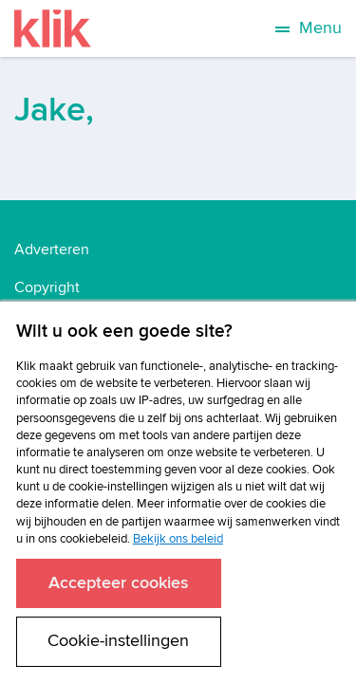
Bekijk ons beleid (178, 538)
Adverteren (51, 249)
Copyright (47, 287)
